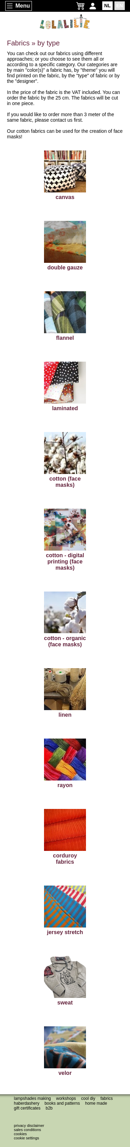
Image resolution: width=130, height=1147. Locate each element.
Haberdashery (26, 1103)
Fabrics (107, 1098)
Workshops (66, 1098)
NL (107, 5)
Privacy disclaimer (29, 1125)
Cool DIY (88, 1098)
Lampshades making (32, 1098)
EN (119, 5)
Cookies (20, 1134)
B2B (49, 1108)
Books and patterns (62, 1103)
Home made (96, 1103)
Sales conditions (27, 1130)
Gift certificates (27, 1108)
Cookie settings (26, 1138)
